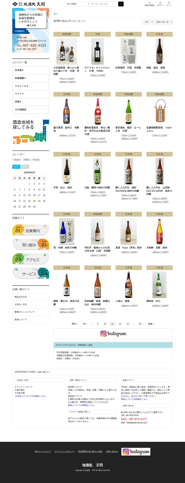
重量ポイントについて (25, 312)
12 (120, 324)
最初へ (75, 324)
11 (112, 324)
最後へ (151, 324)
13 (127, 324)
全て (55, 14)
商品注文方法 (21, 297)
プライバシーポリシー (64, 451)
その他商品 (20, 109)
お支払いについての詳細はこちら (30, 396)
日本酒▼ (19, 70)
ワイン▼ (19, 94)
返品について (21, 319)
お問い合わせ (112, 451)
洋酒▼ (18, 101)
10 (105, 324)
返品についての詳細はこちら (134, 399)
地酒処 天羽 (92, 465)
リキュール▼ (22, 86)
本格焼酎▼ (20, 78)
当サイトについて (43, 451)
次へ (141, 324)
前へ (85, 324)
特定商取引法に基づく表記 (90, 451)
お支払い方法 (21, 304)
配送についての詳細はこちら (81, 405)
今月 (16, 166)
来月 (25, 166)
